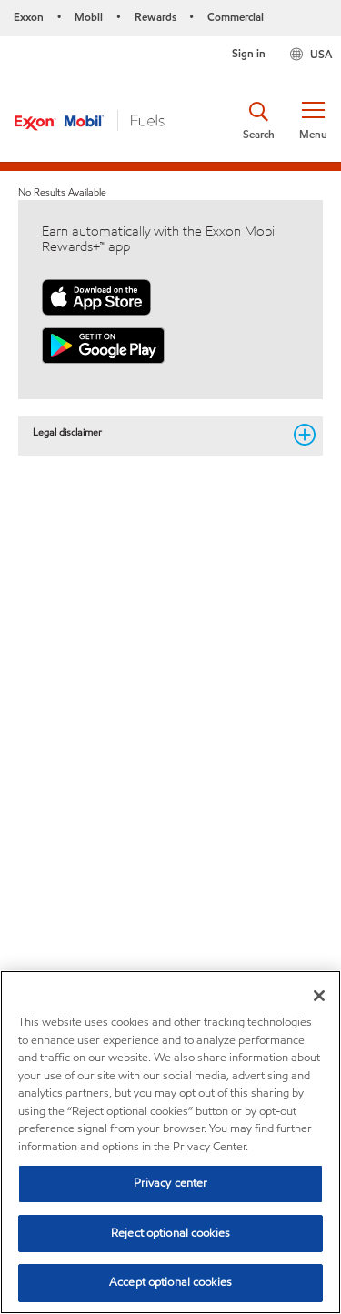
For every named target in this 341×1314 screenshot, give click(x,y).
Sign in (249, 53)
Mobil (89, 17)
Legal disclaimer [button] (158, 433)
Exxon (29, 17)
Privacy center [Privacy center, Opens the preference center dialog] (171, 1183)
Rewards (155, 17)
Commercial (235, 17)
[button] (313, 121)
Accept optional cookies (170, 1282)
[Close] (319, 996)
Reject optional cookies (170, 1233)
